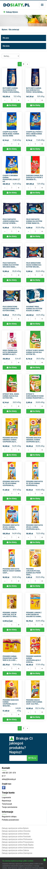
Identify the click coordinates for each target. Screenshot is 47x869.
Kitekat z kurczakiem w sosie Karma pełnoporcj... (35, 396)
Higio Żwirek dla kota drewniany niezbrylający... (10, 352)
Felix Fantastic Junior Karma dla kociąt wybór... (10, 221)
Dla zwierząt (14, 29)
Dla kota (6, 46)
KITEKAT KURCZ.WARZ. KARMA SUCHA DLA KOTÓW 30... (35, 352)
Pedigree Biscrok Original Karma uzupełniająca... (10, 440)
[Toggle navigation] (42, 5)
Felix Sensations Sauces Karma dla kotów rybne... (11, 308)
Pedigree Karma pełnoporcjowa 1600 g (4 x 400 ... (10, 658)
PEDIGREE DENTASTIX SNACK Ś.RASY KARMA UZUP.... (12, 571)
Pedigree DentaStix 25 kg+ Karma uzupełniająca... (11, 527)
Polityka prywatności (10, 820)
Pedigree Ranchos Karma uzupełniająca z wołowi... (11, 703)
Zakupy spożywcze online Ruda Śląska (17, 845)
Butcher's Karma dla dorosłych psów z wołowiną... (11, 90)
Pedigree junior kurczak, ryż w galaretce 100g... (10, 614)
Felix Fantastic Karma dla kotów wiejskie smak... (11, 265)
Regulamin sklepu (9, 816)
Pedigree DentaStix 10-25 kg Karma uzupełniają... (11, 483)
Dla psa (6, 38)
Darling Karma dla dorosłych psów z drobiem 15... (34, 177)
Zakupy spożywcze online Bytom (15, 828)
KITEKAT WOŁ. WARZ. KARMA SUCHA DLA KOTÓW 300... (11, 396)
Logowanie (6, 797)
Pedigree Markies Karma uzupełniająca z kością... (33, 659)
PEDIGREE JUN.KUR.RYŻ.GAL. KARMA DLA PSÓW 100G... (33, 572)
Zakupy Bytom (11, 12)
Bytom (4, 29)
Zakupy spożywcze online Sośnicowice (18, 848)
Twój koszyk (7, 804)
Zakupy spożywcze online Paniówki (16, 836)
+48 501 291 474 (9, 773)
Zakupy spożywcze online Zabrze (15, 850)
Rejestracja (6, 801)
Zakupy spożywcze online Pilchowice (17, 839)
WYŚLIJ (32, 758)
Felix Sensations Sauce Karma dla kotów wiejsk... (33, 265)
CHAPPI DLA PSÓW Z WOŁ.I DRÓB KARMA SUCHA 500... (34, 134)
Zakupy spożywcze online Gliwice (15, 834)
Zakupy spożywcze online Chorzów (16, 831)
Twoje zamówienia (9, 807)
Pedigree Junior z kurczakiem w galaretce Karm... (34, 614)
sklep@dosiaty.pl (9, 779)
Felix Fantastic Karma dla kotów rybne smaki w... (34, 221)
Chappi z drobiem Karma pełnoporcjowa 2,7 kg (11, 178)
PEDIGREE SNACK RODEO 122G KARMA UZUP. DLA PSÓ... (34, 702)
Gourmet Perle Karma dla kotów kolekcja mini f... (34, 308)
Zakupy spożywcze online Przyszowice (18, 842)
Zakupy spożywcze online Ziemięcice (17, 853)
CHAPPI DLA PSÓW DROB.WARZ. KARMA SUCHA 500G (11, 134)
